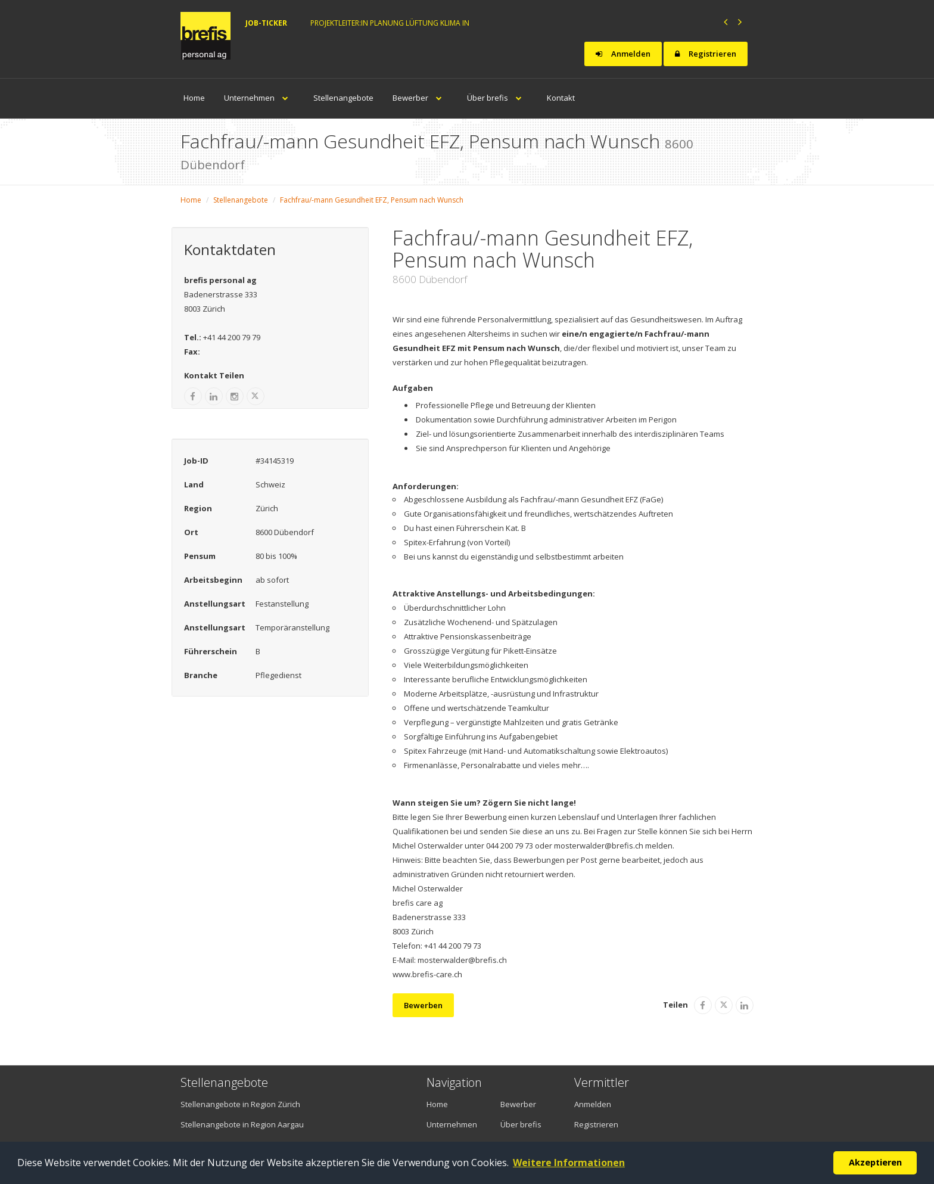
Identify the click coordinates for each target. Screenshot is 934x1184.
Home (194, 97)
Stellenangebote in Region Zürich (240, 1104)
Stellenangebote (343, 97)
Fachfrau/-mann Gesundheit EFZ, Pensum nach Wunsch (371, 200)
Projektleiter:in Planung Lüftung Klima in (389, 23)
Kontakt (561, 97)
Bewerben (423, 1005)
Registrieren (705, 53)
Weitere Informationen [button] (569, 1162)
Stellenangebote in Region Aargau (242, 1124)
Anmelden (623, 53)
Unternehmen (259, 97)
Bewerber (420, 97)
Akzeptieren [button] (875, 1162)
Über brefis (497, 97)
